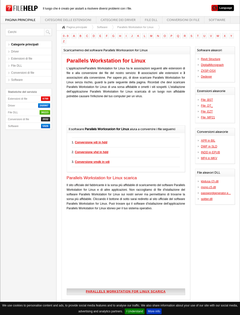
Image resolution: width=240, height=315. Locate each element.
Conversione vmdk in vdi (92, 162)
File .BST (207, 100)
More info (154, 311)
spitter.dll (206, 199)
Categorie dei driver (118, 20)
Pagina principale (20, 20)
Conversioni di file (183, 20)
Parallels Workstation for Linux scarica (126, 291)
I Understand (134, 311)
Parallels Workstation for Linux (135, 27)
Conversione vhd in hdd (91, 152)
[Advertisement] (124, 113)
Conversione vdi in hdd (91, 142)
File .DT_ (207, 105)
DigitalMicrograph (212, 65)
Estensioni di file (21, 58)
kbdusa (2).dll (210, 181)
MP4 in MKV (209, 158)
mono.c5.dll (208, 187)
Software (217, 20)
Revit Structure (210, 59)
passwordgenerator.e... (216, 193)
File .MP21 (208, 117)
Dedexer (206, 76)
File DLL (151, 20)
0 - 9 (65, 35)
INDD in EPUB (210, 152)
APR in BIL (208, 140)
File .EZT (207, 111)
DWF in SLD (209, 146)
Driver (15, 51)
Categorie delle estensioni (68, 20)
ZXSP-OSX (208, 71)
